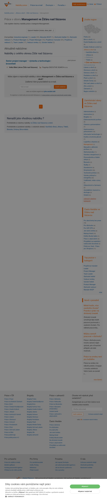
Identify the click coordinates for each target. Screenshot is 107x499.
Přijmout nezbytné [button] (85, 491)
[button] (36, 496)
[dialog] (53, 489)
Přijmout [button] (85, 486)
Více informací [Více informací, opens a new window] (43, 494)
